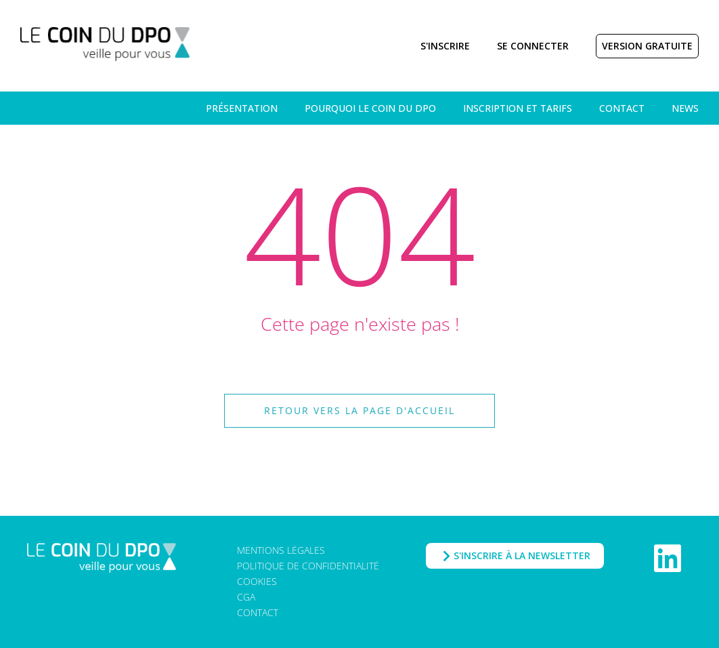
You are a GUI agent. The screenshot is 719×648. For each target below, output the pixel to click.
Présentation (242, 108)
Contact (622, 108)
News (685, 108)
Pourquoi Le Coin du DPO (370, 108)
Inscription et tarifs (517, 108)
